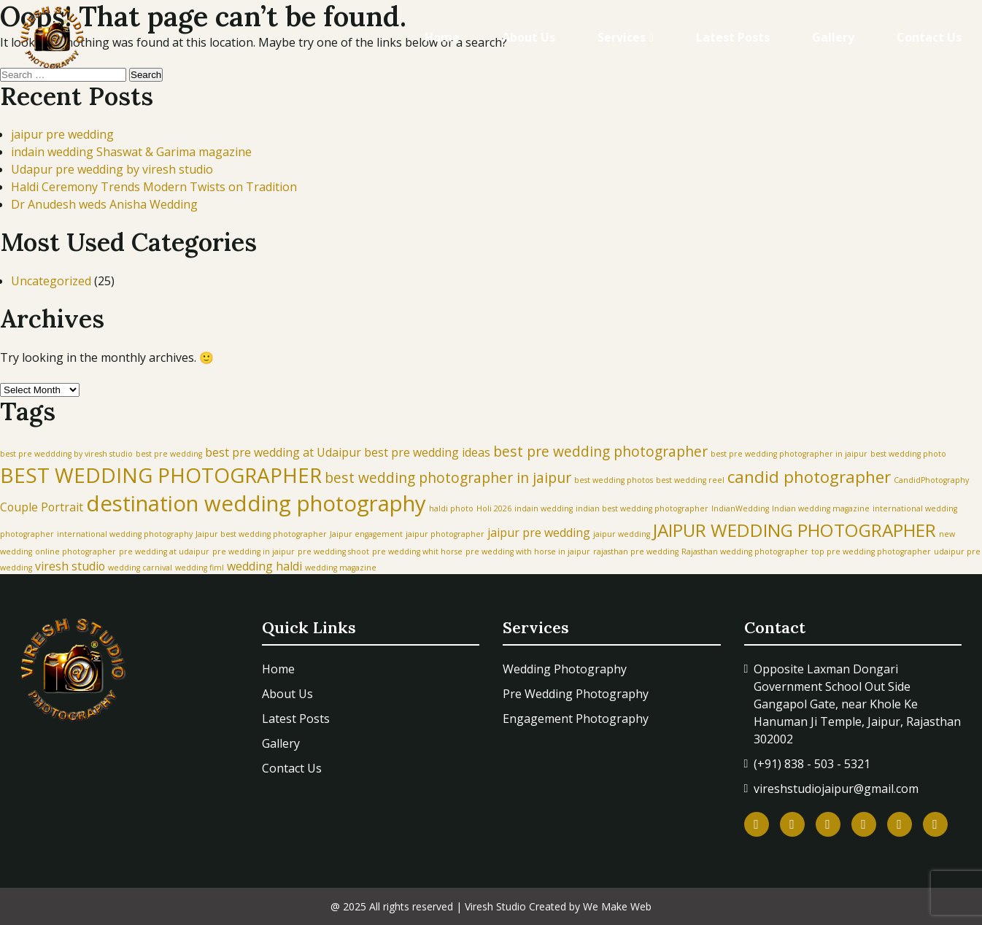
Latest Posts (733, 37)
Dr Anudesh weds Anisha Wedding (104, 204)
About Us (528, 37)
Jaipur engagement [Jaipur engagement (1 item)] (366, 534)
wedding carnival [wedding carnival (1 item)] (140, 567)
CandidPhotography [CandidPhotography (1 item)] (931, 480)
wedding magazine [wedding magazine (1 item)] (340, 567)
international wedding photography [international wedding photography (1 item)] (125, 534)
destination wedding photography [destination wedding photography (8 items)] (256, 503)
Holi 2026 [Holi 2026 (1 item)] (493, 508)
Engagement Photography (576, 719)
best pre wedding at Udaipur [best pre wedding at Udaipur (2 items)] (283, 452)
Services (622, 37)
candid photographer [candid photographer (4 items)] (809, 476)
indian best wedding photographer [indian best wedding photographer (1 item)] (642, 508)
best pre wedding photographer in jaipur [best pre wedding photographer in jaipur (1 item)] (789, 454)
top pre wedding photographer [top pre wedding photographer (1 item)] (871, 551)
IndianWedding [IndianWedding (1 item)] (740, 508)
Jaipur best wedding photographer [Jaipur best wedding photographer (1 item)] (261, 534)
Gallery (833, 37)
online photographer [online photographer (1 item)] (75, 551)
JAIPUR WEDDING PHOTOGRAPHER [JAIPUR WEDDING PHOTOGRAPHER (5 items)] (794, 530)
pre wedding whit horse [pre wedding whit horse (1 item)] (417, 551)
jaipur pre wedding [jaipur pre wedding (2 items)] (538, 533)
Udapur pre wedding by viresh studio (112, 169)
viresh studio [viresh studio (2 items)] (70, 566)
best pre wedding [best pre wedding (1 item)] (169, 454)
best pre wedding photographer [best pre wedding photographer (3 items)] (600, 451)
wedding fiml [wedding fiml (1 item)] (199, 567)
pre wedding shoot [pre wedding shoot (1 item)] (333, 551)
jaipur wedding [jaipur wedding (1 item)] (621, 534)
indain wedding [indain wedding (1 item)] (543, 508)
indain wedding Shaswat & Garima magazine (131, 152)
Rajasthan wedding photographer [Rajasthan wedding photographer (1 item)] (744, 551)
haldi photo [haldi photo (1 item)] (451, 508)
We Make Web (617, 906)
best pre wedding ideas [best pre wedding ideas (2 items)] (427, 452)
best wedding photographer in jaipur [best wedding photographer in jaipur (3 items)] (448, 477)
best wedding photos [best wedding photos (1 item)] (613, 480)
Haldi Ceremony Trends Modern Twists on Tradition (154, 187)
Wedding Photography (565, 669)
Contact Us (929, 37)
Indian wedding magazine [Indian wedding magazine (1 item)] (821, 508)
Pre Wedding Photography (576, 694)
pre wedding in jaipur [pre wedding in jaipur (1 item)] (253, 551)
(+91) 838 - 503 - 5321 (812, 764)
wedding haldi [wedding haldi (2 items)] (264, 566)
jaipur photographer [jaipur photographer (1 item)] (445, 534)
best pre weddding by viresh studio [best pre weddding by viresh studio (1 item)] (66, 454)
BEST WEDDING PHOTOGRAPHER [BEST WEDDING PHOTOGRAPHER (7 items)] (161, 475)
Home (442, 37)
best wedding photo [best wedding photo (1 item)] (908, 454)
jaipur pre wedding (62, 134)
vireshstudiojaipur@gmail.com (836, 789)
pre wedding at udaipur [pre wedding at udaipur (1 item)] (164, 551)
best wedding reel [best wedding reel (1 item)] (690, 480)
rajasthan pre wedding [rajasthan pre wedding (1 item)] (635, 551)
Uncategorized (51, 281)
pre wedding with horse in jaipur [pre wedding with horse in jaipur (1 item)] (527, 551)
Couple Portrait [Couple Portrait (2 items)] (41, 507)
